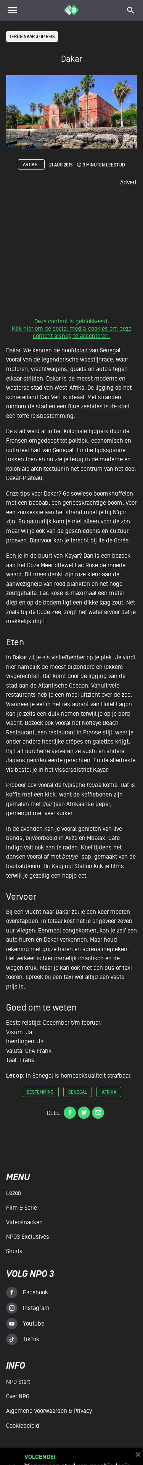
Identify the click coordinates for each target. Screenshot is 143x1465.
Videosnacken (24, 1222)
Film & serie (21, 1207)
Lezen (13, 1193)
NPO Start (18, 1382)
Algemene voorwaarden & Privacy (49, 1411)
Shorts (14, 1251)
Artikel (31, 165)
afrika (109, 1093)
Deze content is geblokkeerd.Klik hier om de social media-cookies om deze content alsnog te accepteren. (72, 329)
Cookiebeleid (22, 1425)
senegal (77, 1093)
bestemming (40, 1093)
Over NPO (17, 1396)
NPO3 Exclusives (27, 1236)
